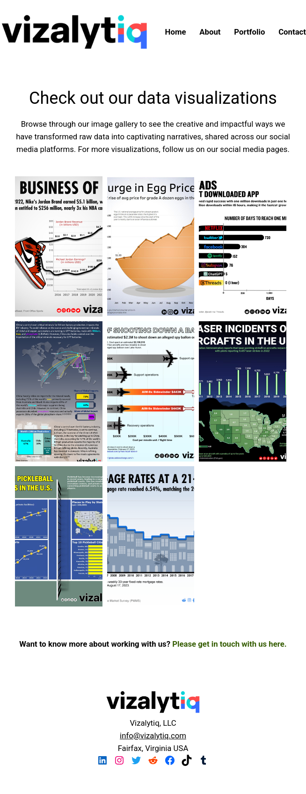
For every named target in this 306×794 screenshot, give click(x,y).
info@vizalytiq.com (153, 735)
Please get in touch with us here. (229, 644)
